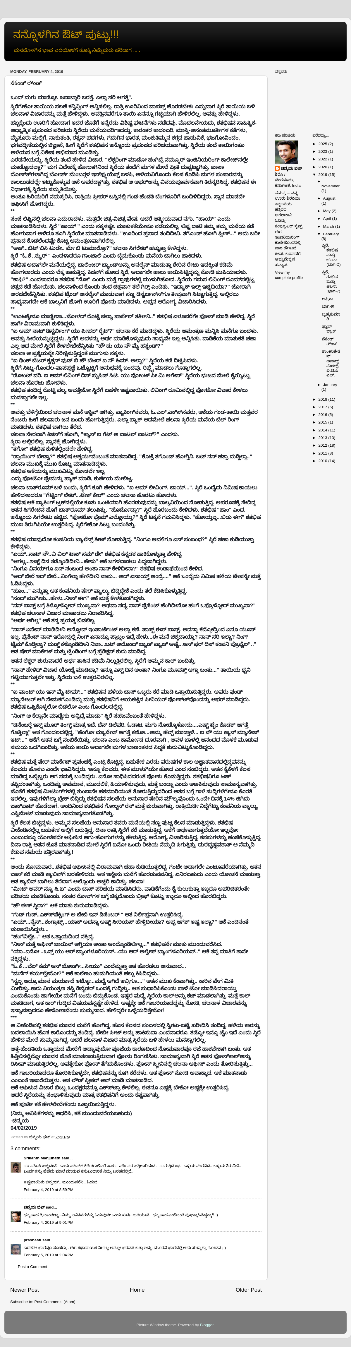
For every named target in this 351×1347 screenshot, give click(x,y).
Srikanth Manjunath (42, 1158)
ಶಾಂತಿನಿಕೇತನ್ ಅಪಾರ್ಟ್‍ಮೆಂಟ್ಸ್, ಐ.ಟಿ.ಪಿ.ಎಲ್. (331, 363)
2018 (323, 399)
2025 (323, 144)
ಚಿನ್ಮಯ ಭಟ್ (34, 1207)
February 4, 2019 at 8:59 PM (48, 1189)
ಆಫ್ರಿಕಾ (327, 299)
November (330, 186)
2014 (323, 430)
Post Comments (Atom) (55, 1302)
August (329, 198)
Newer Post (24, 1290)
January (330, 385)
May (327, 211)
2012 (323, 445)
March (329, 226)
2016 (323, 414)
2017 (323, 407)
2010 (323, 461)
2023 (323, 151)
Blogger (207, 1325)
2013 (323, 438)
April (327, 218)
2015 (323, 422)
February (331, 234)
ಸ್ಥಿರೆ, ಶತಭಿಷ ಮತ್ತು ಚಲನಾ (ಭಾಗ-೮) (331, 255)
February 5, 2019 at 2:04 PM (48, 1255)
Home (137, 1290)
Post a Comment (32, 1266)
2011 (323, 453)
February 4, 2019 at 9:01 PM (48, 1222)
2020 (323, 167)
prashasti (32, 1240)
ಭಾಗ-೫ (328, 306)
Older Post (249, 1290)
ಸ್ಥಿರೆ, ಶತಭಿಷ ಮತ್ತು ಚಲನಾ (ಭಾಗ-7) (331, 281)
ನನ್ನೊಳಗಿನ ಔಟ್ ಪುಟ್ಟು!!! (66, 34)
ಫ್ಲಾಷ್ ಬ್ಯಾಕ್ (329, 328)
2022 (323, 159)
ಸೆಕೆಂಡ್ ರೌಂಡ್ (329, 341)
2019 (323, 174)
